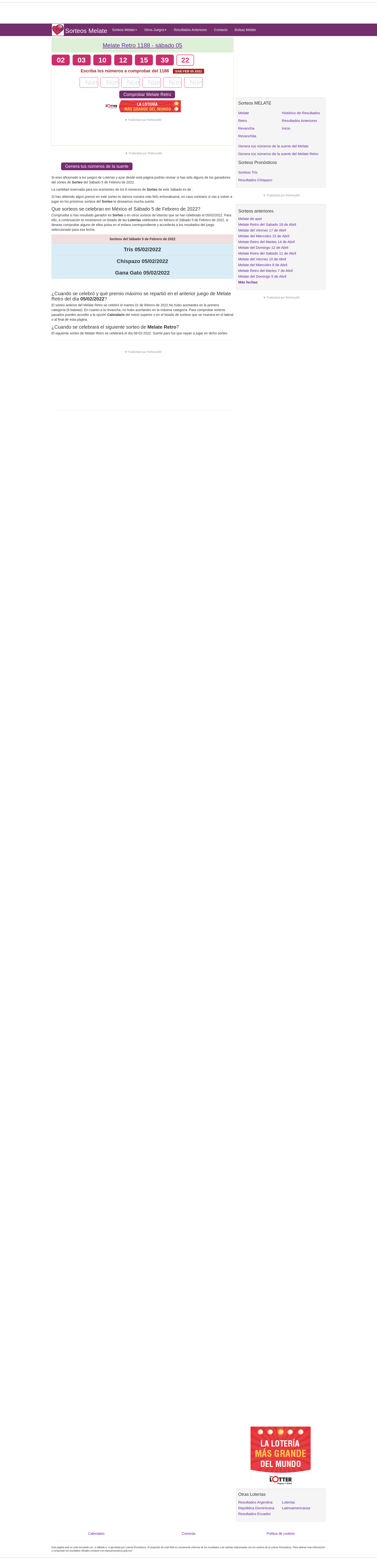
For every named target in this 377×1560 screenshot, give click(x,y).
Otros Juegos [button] (155, 30)
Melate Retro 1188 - (142, 45)
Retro (242, 121)
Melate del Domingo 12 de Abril (263, 247)
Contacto (220, 30)
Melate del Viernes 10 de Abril (262, 259)
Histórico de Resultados (301, 113)
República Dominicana (256, 1508)
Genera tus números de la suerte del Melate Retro (278, 154)
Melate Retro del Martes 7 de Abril (265, 271)
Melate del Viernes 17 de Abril (262, 230)
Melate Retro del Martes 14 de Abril (266, 242)
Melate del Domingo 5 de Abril (262, 276)
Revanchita (247, 136)
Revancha (246, 128)
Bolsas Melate (245, 30)
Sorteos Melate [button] (124, 30)
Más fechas (248, 282)
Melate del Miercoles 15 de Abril (263, 236)
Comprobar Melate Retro (147, 94)
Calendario (96, 1533)
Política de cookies (281, 1533)
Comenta (188, 1533)
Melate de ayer (250, 219)
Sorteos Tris (248, 172)
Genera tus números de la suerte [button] (96, 166)
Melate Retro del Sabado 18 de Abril (267, 224)
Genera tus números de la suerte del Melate (273, 146)
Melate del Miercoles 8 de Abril (262, 265)
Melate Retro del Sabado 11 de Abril (267, 253)
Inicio (286, 128)
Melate (243, 113)
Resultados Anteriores (190, 30)
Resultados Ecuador (254, 1514)
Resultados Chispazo (255, 180)
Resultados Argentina (255, 1502)
